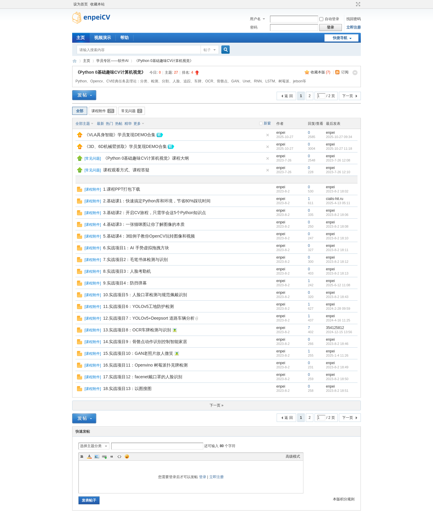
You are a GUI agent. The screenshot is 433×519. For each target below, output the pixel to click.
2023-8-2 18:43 (337, 297)
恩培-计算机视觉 (74, 61)
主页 (80, 37)
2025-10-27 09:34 (339, 137)
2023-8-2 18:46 (337, 343)
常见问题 (131, 111)
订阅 (345, 72)
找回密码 (353, 19)
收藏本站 (97, 4)
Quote (112, 456)
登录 (202, 477)
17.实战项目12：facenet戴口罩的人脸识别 (142, 376)
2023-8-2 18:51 (337, 390)
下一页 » (216, 405)
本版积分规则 (344, 499)
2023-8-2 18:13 (337, 273)
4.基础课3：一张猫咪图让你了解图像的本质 (144, 224)
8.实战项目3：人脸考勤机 (127, 271)
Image (97, 456)
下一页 (347, 96)
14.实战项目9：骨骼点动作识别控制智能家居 (145, 341)
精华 (128, 123)
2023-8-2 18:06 (337, 215)
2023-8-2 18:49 (337, 367)
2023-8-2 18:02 (337, 191)
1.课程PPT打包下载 (121, 189)
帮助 (124, 37)
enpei (280, 133)
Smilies (127, 456)
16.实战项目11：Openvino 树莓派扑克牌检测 (145, 365)
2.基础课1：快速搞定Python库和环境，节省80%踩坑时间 (156, 200)
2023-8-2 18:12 (337, 261)
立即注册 (353, 27)
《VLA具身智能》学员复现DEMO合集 (119, 134)
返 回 (288, 96)
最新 (100, 123)
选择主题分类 (91, 446)
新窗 (267, 123)
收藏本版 (320, 72)
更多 (137, 123)
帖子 (207, 50)
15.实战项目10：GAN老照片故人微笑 (138, 353)
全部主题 (82, 123)
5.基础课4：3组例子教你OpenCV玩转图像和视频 (149, 236)
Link (104, 456)
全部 (79, 111)
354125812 (335, 328)
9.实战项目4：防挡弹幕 (125, 283)
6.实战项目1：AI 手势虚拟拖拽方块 (136, 247)
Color (89, 456)
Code (119, 456)
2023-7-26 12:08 (338, 160)
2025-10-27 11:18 (339, 148)
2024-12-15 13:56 (339, 332)
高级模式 (293, 456)
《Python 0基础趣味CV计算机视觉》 (163, 61)
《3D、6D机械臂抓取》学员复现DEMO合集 (125, 146)
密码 (253, 27)
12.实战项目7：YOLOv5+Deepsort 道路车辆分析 (149, 318)
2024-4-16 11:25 (338, 320)
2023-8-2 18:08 (337, 226)
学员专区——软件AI (112, 61)
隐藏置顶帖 (267, 135)
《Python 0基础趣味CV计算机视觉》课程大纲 (146, 158)
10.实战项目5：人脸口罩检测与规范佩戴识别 (145, 294)
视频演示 (102, 37)
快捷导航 (340, 38)
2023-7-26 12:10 (338, 172)
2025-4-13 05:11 (338, 203)
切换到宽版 (357, 4)
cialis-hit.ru (334, 199)
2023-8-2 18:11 (337, 250)
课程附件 (102, 111)
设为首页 (80, 4)
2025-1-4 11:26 (337, 355)
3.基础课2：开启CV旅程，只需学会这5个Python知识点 (154, 212)
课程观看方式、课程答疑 (126, 169)
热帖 (118, 123)
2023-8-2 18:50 (337, 379)
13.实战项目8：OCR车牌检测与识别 (137, 329)
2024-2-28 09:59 (338, 308)
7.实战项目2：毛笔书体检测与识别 (135, 259)
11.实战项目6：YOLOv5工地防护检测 (138, 306)
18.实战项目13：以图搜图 (127, 388)
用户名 (255, 19)
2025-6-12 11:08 (338, 285)
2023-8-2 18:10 (337, 238)
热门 (109, 123)
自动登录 (329, 19)
